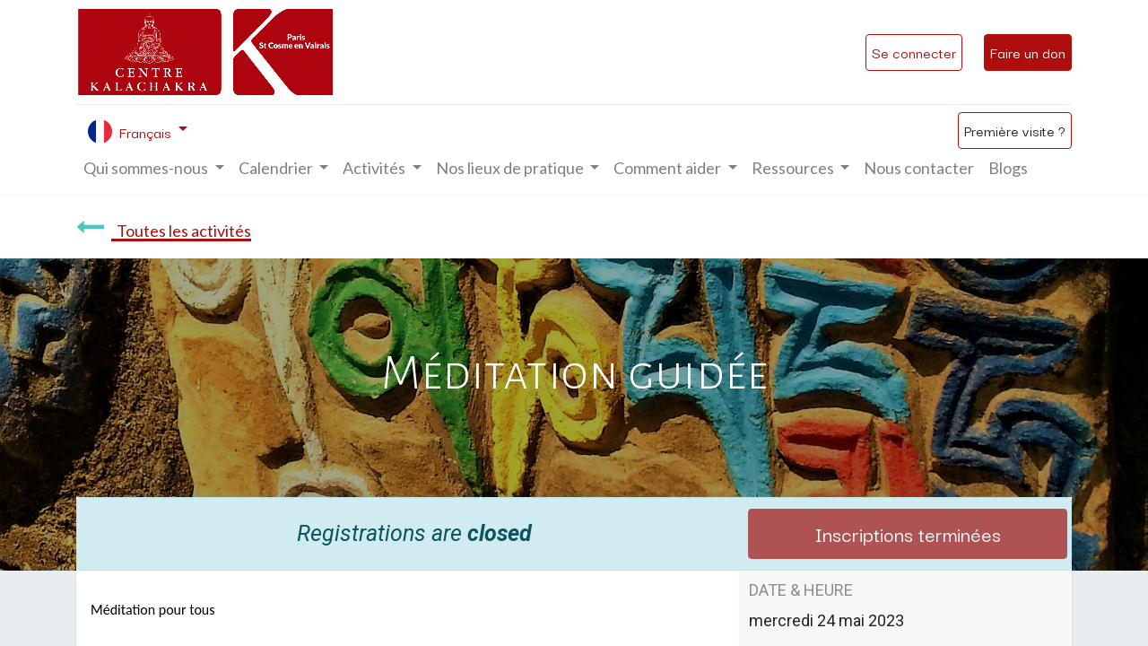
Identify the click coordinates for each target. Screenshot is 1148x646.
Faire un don (1027, 52)
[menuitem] (919, 168)
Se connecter (914, 52)
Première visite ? (1014, 130)
